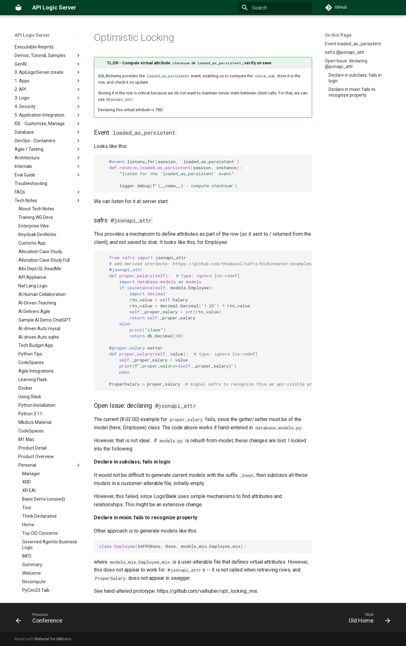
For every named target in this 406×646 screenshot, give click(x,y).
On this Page (338, 35)
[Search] (275, 7)
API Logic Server (32, 35)
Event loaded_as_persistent (353, 43)
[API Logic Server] (18, 7)
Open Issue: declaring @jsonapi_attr (346, 63)
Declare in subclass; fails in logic (355, 78)
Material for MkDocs (53, 638)
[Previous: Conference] (41, 619)
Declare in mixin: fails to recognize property (352, 92)
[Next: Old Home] (367, 619)
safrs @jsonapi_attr (344, 52)
